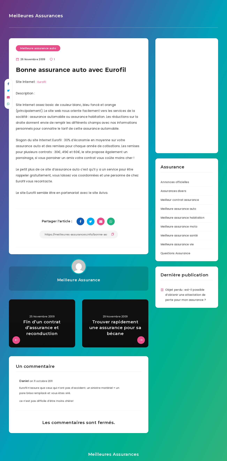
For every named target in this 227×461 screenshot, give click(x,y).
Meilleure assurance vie (177, 244)
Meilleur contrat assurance (180, 199)
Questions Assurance (175, 253)
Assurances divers (173, 190)
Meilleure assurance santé (179, 235)
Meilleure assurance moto (179, 226)
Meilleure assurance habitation (182, 217)
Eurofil (42, 81)
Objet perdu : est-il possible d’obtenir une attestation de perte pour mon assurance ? (185, 294)
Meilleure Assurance (78, 279)
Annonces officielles (175, 181)
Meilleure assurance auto (38, 47)
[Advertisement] (171, 93)
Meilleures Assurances (34, 15)
